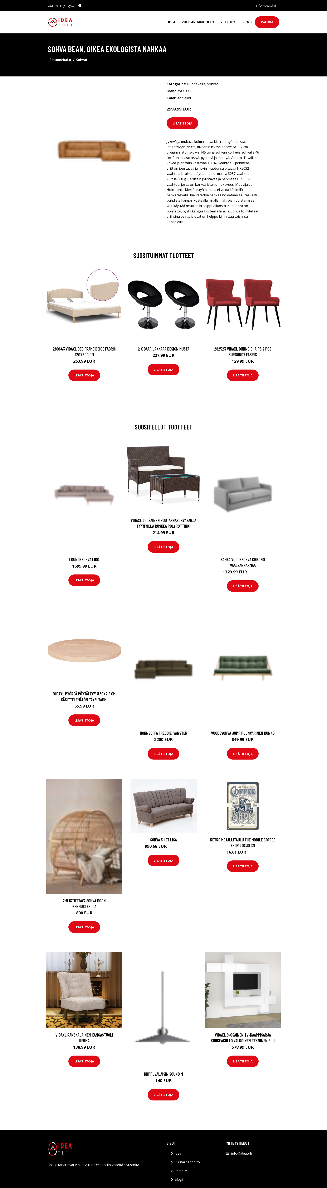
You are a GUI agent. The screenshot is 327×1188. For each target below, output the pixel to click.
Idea (171, 22)
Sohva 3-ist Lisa (163, 839)
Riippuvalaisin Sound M (163, 1073)
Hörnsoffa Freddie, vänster (163, 733)
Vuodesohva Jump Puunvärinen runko (243, 733)
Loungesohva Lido (84, 559)
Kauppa (267, 22)
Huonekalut (62, 59)
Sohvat (82, 59)
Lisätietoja (182, 123)
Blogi (246, 22)
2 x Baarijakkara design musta (163, 348)
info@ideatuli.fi (266, 6)
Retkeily (227, 22)
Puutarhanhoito (198, 22)
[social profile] (80, 6)
